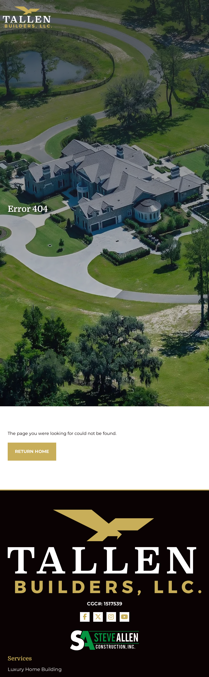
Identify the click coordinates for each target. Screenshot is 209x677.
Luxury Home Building (35, 669)
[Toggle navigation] (202, 17)
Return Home (32, 451)
